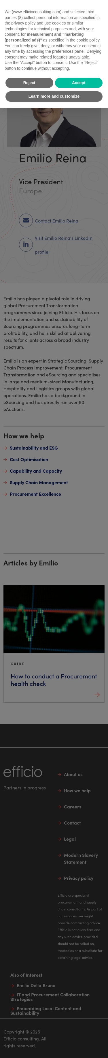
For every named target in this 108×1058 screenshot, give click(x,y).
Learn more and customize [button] (54, 96)
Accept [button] (79, 82)
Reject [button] (29, 82)
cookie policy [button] (88, 40)
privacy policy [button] (23, 23)
